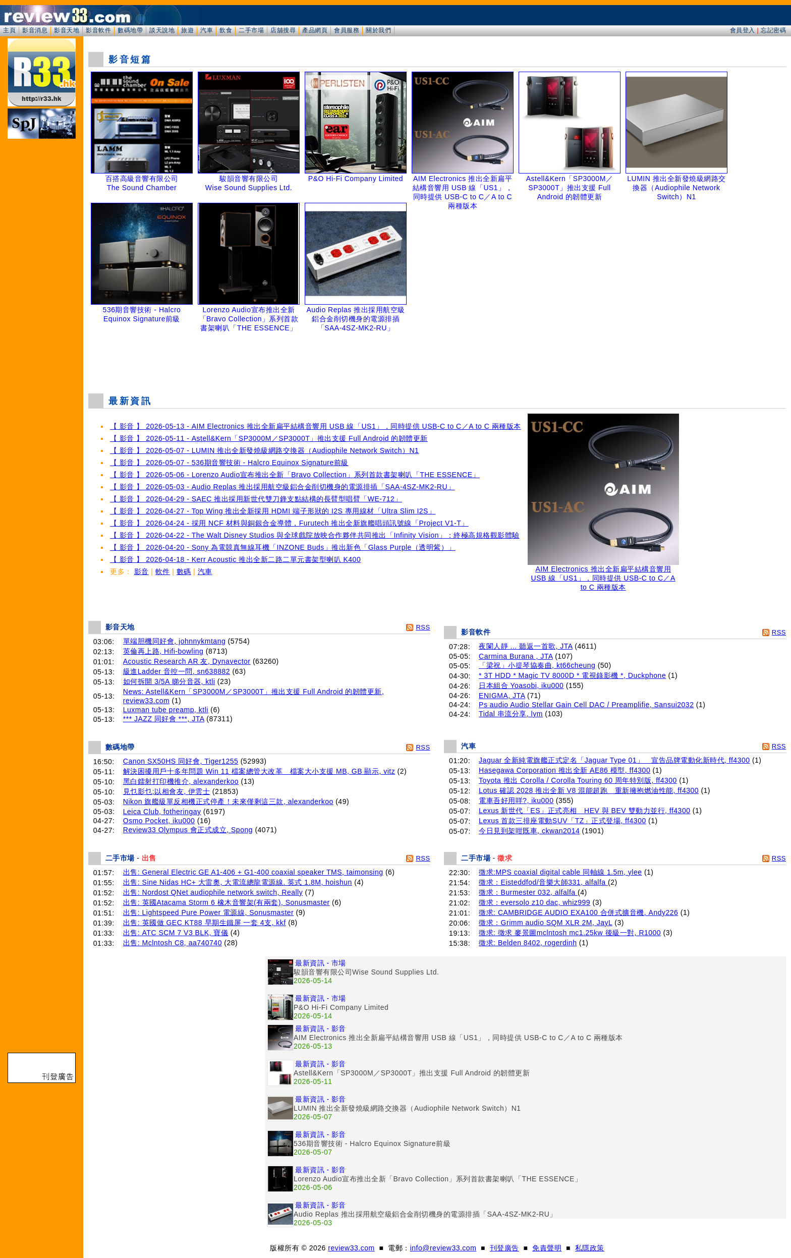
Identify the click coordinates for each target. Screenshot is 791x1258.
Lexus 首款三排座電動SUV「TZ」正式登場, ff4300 (562, 821)
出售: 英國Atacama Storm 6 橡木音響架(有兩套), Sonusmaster (226, 902)
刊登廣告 (504, 1248)
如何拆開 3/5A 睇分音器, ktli (169, 681)
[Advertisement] (437, 360)
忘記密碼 (773, 30)
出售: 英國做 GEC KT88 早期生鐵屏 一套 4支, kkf (204, 923)
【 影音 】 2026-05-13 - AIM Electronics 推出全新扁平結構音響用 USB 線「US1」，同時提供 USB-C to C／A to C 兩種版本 (315, 426)
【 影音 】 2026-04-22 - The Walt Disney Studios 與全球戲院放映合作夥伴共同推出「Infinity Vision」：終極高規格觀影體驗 (315, 535)
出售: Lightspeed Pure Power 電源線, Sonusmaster (208, 912)
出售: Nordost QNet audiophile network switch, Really (213, 892)
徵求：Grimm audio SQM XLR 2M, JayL (545, 923)
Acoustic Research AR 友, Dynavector (187, 661)
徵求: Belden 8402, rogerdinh (528, 943)
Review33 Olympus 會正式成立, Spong (188, 830)
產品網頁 (314, 30)
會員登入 (742, 30)
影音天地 (66, 30)
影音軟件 (98, 30)
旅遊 (187, 30)
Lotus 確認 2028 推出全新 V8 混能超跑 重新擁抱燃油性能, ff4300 (589, 790)
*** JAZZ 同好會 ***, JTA (163, 719)
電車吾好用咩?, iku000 (516, 800)
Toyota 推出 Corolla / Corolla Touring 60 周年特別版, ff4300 (578, 780)
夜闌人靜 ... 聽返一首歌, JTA (526, 646)
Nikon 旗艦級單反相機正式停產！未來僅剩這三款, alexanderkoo (228, 801)
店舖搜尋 (283, 30)
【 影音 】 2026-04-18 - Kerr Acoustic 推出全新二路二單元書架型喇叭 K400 (235, 559)
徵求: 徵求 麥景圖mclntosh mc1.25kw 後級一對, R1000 (570, 933)
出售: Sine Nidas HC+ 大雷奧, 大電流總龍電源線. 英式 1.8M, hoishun (237, 882)
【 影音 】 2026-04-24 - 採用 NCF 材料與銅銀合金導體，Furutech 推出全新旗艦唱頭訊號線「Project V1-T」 (289, 523)
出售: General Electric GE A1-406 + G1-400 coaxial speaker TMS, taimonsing (253, 872)
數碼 (184, 571)
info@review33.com (443, 1248)
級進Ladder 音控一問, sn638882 (176, 671)
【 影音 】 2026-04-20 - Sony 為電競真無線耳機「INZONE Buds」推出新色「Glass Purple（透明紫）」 (283, 547)
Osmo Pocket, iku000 (159, 821)
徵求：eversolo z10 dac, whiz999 (534, 902)
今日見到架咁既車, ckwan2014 (529, 831)
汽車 (206, 30)
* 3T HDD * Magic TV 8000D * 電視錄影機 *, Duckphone (572, 675)
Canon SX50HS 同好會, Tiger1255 (181, 761)
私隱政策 (589, 1248)
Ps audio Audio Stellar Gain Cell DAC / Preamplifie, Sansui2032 (586, 705)
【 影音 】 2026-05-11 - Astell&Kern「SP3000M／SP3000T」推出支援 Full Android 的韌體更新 (269, 438)
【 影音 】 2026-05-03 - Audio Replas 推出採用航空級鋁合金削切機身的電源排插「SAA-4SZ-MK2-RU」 (282, 487)
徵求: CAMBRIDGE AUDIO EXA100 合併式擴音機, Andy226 (578, 912)
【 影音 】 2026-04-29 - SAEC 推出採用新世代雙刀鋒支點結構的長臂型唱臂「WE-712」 (256, 499)
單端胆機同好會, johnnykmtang (174, 641)
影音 (141, 571)
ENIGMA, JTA (502, 696)
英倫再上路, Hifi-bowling (163, 651)
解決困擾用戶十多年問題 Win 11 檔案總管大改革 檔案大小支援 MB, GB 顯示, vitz (259, 771)
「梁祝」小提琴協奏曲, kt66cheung (537, 665)
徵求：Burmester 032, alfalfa (528, 892)
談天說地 (162, 30)
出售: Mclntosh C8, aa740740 (172, 943)
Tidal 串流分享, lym (511, 714)
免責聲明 (546, 1248)
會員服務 (346, 30)
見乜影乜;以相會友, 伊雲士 (166, 791)
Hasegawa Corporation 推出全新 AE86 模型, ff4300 (564, 770)
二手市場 (251, 30)
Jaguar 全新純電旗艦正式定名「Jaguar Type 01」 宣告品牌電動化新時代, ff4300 (614, 760)
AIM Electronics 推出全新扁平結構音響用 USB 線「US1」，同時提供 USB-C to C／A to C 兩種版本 (603, 574)
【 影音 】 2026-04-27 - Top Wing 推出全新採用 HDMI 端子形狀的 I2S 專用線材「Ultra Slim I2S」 (272, 511)
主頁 (9, 30)
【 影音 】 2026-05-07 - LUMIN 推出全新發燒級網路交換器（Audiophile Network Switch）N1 (264, 450)
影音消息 (34, 30)
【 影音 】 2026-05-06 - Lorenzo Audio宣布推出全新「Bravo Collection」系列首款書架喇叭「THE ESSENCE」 (295, 475)
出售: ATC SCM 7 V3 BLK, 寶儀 (176, 933)
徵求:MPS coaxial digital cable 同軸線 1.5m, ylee (560, 872)
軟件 (162, 571)
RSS (423, 627)
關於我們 (378, 30)
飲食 (225, 30)
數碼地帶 (130, 30)
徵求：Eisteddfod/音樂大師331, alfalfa (543, 882)
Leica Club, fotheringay (162, 812)
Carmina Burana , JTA (516, 656)
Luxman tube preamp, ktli (165, 710)
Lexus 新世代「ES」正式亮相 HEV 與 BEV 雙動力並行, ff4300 (584, 811)
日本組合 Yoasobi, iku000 (521, 685)
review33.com (351, 1248)
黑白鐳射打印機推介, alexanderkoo (181, 781)
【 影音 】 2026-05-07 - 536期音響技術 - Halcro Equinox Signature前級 (229, 463)
